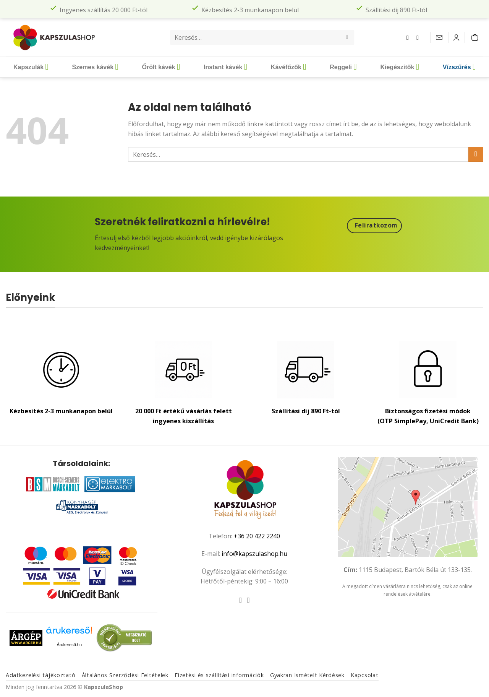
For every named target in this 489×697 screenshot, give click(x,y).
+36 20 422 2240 (257, 536)
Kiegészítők (399, 67)
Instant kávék (225, 67)
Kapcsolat (364, 675)
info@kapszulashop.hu (254, 553)
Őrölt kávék (161, 67)
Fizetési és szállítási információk (219, 675)
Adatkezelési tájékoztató (40, 675)
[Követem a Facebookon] (409, 37)
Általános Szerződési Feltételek (125, 675)
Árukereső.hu (69, 644)
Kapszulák (31, 67)
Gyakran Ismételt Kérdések (307, 675)
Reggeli (343, 67)
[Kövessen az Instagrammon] (419, 37)
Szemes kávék (95, 67)
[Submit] (347, 37)
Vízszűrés (459, 67)
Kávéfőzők (288, 67)
